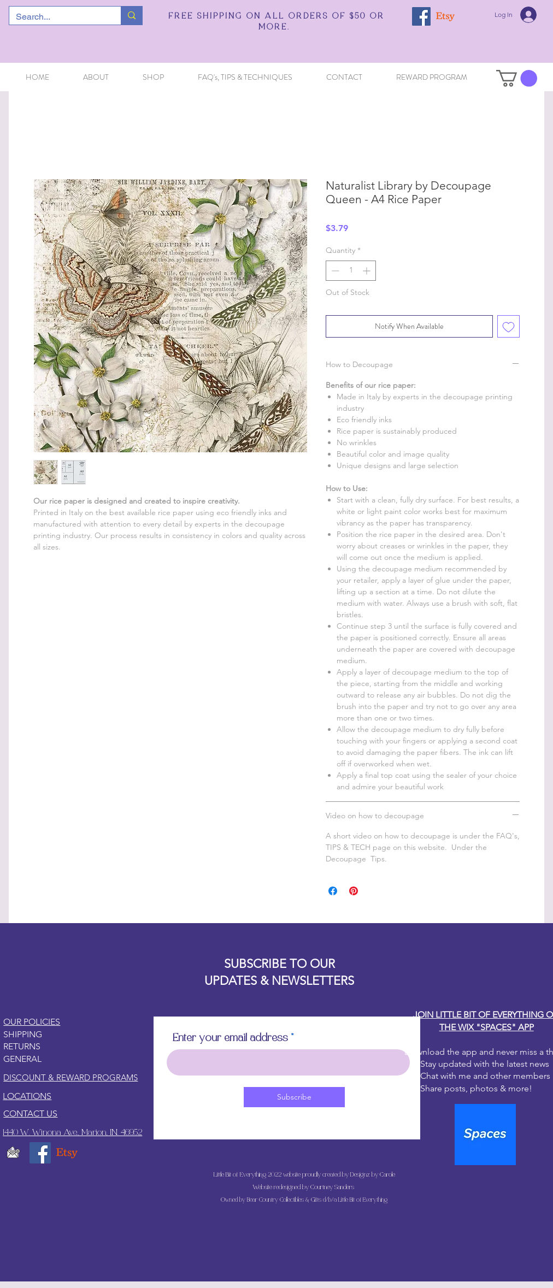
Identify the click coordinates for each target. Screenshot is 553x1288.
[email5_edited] (13, 1152)
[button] (516, 78)
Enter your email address (230, 1038)
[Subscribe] (294, 1097)
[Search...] (57, 17)
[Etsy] (445, 16)
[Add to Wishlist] (508, 326)
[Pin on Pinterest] (353, 890)
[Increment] (367, 270)
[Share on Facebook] (332, 890)
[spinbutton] (351, 270)
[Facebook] (421, 16)
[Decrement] (334, 270)
